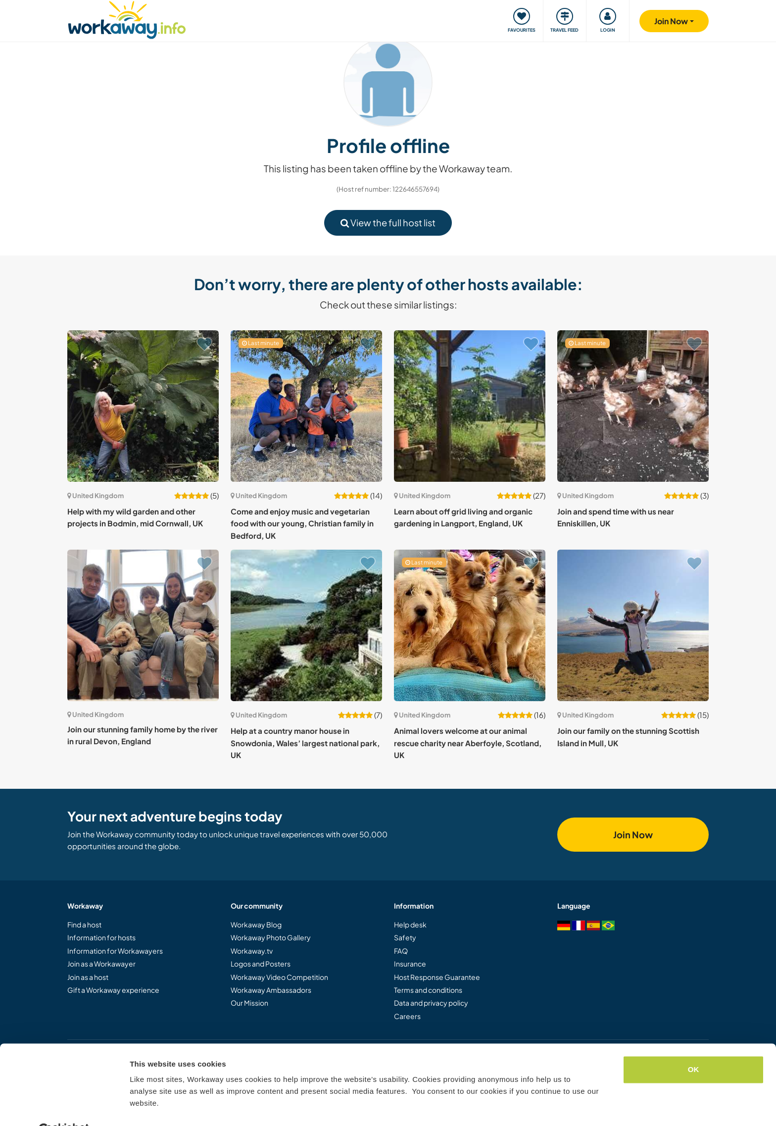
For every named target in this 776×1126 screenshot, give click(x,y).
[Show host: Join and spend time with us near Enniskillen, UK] (633, 406)
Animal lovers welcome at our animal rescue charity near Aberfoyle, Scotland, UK (467, 743)
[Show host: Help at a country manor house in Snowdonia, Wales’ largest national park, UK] (306, 625)
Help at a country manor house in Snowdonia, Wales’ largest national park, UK (305, 743)
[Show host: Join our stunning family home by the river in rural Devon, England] (143, 625)
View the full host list (388, 222)
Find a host (84, 924)
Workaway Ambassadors (271, 989)
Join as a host (87, 976)
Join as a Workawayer (101, 963)
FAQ (401, 950)
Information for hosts (101, 937)
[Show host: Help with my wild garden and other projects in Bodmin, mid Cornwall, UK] (143, 406)
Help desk (410, 924)
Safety (405, 937)
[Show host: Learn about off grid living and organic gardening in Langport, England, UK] (469, 406)
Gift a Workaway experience (113, 989)
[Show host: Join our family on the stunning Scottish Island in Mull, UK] (633, 625)
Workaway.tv (252, 950)
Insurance (410, 963)
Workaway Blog (256, 924)
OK (693, 1045)
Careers (407, 1016)
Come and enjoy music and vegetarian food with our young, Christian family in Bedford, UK (302, 523)
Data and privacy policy (431, 1002)
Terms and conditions (428, 989)
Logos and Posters (261, 963)
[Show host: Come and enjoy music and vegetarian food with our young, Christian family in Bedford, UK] (306, 406)
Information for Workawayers (115, 950)
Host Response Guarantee (437, 976)
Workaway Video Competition (279, 976)
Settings (144, 1106)
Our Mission (249, 1002)
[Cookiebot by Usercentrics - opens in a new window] (64, 1106)
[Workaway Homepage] (127, 18)
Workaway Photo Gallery (271, 937)
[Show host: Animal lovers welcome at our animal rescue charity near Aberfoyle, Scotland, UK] (469, 625)
